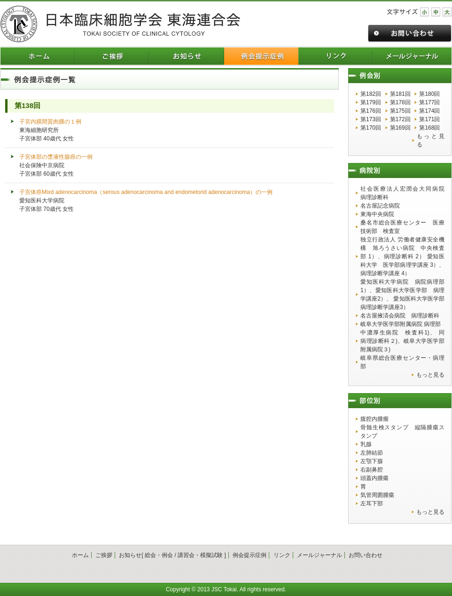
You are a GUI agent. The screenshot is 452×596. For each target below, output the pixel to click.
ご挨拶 (103, 555)
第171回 (429, 119)
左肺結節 (371, 452)
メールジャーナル (319, 555)
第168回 (429, 127)
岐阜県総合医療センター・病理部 (402, 362)
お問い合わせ (365, 555)
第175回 (400, 111)
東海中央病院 (377, 214)
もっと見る (430, 140)
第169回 (400, 127)
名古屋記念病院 (380, 205)
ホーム (80, 555)
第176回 (370, 111)
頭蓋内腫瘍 (374, 478)
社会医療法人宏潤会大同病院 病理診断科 (402, 193)
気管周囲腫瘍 (377, 495)
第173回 (370, 119)
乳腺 (366, 444)
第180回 (429, 94)
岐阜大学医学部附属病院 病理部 (400, 324)
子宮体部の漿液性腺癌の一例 (56, 157)
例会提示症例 (249, 555)
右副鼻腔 (371, 469)
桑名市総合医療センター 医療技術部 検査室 (402, 226)
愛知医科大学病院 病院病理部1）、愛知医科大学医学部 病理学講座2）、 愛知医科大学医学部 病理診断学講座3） (402, 294)
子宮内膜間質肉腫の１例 (50, 121)
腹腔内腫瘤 (374, 419)
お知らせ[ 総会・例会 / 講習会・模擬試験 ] (172, 555)
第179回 (370, 102)
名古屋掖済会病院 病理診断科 (399, 315)
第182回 (370, 94)
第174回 (429, 111)
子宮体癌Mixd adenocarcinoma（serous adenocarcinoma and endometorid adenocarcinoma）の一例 (146, 192)
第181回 (400, 94)
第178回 (400, 102)
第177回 (429, 102)
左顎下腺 (371, 461)
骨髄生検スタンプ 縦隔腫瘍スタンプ (402, 431)
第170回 (370, 127)
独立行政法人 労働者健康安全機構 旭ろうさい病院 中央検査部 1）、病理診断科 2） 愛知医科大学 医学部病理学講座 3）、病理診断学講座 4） (402, 256)
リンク (281, 555)
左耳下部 (371, 503)
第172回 (400, 119)
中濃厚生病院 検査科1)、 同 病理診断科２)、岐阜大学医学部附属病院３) (402, 341)
